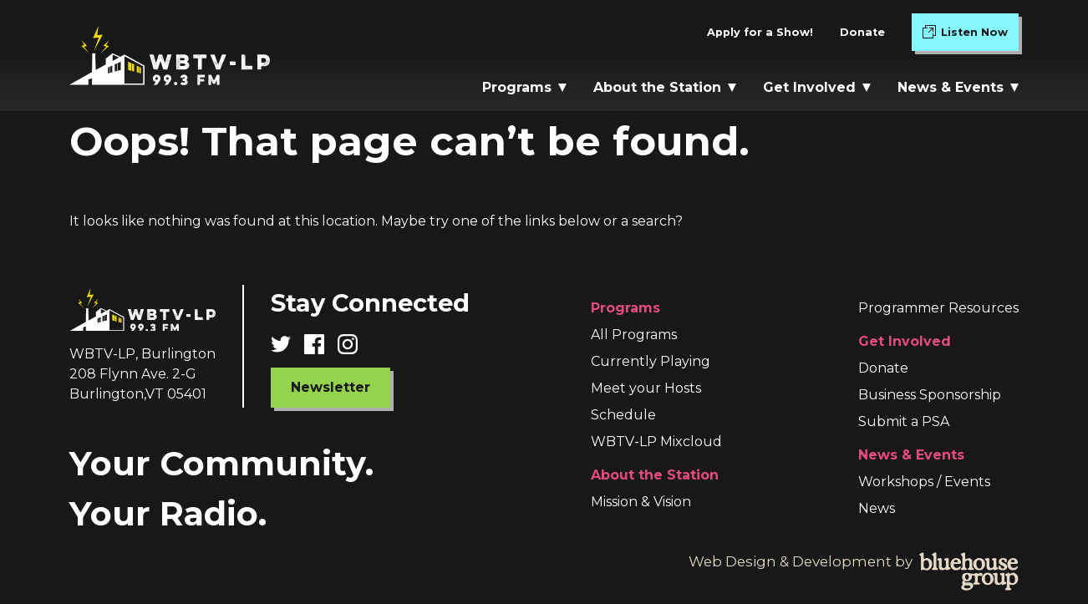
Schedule (623, 415)
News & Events (958, 87)
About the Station (664, 87)
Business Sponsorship (929, 395)
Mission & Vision (641, 502)
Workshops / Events (924, 482)
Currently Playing (650, 361)
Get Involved (817, 87)
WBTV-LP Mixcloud (656, 441)
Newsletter (330, 387)
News (876, 508)
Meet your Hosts (646, 388)
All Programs (634, 335)
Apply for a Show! (760, 32)
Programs (524, 87)
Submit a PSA (903, 421)
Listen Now (971, 35)
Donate (862, 32)
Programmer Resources (938, 308)
